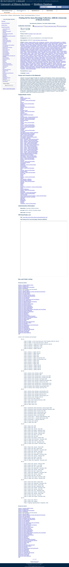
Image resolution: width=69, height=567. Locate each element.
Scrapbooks (4, 74)
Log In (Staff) (34, 559)
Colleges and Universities (7, 31)
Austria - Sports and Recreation (27, 43)
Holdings (10, 15)
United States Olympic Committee (33, 67)
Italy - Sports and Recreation (56, 50)
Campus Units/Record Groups (7, 10)
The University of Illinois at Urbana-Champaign (37, 566)
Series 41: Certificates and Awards (26, 329)
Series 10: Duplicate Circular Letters (26, 295)
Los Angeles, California (42, 51)
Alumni (22, 15)
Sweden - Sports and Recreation (36, 65)
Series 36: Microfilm (23, 323)
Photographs (5, 62)
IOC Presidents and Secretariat (8, 33)
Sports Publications (6, 54)
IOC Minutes (5, 43)
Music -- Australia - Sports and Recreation (57, 51)
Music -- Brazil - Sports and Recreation (28, 52)
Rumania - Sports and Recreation (27, 176)
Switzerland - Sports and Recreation (57, 65)
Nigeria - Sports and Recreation (35, 58)
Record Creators (7, 12)
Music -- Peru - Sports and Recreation (52, 55)
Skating (31, 64)
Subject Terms (4, 25)
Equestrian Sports (35, 46)
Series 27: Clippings (23, 313)
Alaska (26, 42)
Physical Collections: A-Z (21, 10)
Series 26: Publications (24, 312)
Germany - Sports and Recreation (38, 47)
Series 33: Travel (22, 320)
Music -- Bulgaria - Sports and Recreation (47, 52)
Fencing (41, 46)
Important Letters (5, 70)
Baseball (36, 43)
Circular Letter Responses (7, 41)
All (19, 333)
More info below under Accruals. (40, 40)
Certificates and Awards (6, 77)
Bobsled (61, 43)
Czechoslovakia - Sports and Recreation (38, 45)
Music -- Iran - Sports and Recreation (28, 145)
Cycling (27, 45)
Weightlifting (54, 67)
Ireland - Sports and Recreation (42, 50)
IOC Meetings (5, 42)
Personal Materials (6, 57)
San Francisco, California (34, 63)
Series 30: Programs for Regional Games (28, 317)
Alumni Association (16, 15)
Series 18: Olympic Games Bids (26, 303)
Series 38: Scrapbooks (24, 326)
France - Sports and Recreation (27, 124)
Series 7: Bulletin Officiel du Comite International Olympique (32, 291)
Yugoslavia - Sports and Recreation (28, 68)
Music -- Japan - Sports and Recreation (43, 54)
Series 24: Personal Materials (25, 310)
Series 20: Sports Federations (25, 306)
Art (61, 42)
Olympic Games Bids (6, 49)
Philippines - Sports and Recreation (54, 60)
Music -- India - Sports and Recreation (36, 53)
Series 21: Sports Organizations (26, 307)
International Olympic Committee (27, 50)
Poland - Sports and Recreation (41, 61)
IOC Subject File (5, 46)
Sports (64, 64)
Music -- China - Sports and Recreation (28, 142)
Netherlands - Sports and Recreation (48, 57)
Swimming (46, 65)
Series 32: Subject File (24, 319)
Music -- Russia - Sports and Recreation (29, 151)
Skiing (35, 64)
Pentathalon (43, 60)
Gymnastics (63, 47)
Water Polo (48, 67)
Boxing (64, 43)
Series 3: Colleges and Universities (26, 287)
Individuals (4, 32)
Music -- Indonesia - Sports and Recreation (54, 53)
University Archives (4, 15)
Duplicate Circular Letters (7, 40)
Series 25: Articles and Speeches (26, 311)
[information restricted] (23, 331)
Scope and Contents (6, 23)
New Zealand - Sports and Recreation (28, 157)
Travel (4, 68)
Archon (33, 565)
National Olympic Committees (7, 47)
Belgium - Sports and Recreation (51, 43)
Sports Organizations (6, 53)
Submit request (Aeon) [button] (38, 26)
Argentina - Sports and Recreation (52, 42)
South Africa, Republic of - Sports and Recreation (51, 64)
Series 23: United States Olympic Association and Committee (32, 309)
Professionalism (23, 62)
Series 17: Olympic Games (24, 302)
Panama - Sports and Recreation (27, 161)
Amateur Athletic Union (6, 28)
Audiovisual (4, 75)
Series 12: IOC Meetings (24, 297)
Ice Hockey (42, 48)
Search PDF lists (65, 6)
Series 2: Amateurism (23, 286)
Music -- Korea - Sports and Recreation (29, 148)
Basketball (41, 43)
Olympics (59, 58)
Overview (3, 21)
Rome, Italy (45, 62)
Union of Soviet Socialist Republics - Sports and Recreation (33, 195)
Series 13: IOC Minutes (24, 298)
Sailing (27, 63)
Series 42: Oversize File (24, 330)
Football (60, 46)
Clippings (4, 61)
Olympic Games (5, 48)
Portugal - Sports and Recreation (58, 61)
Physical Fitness (30, 61)
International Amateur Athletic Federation (54, 48)
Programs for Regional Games (8, 64)
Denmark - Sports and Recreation (55, 45)
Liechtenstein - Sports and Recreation (28, 51)
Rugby (54, 62)
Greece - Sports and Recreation (53, 47)
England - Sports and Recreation (27, 119)
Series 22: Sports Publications (25, 308)
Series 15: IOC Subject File (25, 300)
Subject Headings (50, 10)
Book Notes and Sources (7, 69)
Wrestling (59, 67)
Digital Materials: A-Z (35, 10)
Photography (23, 61)
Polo (50, 61)
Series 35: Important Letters (25, 322)
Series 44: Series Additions (24, 332)
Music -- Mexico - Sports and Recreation (34, 55)
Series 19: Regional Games (25, 305)
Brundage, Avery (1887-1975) (34, 33)
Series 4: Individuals (23, 288)
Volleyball (43, 67)
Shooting (28, 64)
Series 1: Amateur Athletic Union (26, 285)
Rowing (50, 62)
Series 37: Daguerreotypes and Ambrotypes (28, 324)
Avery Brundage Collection (30, 15)
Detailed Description (6, 27)
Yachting (64, 67)
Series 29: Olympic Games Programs (27, 316)
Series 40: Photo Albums (24, 328)
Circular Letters (5, 39)
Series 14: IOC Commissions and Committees (29, 299)
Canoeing (45, 44)
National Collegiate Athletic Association (28, 153)
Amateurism (5, 30)
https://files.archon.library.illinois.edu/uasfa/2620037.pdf (35, 217)
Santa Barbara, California (46, 63)
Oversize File (5, 78)
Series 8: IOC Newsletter (24, 292)
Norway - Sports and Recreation (49, 58)
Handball (22, 48)
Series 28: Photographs (24, 314)
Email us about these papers (9, 88)
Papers (30, 70)
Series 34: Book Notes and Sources (26, 321)
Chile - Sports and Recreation (26, 114)
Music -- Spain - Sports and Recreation (43, 56)
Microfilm (4, 71)
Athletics (64, 42)
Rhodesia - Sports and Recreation (35, 62)
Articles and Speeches (6, 58)
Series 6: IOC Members (24, 290)
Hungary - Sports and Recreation (32, 48)
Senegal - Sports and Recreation (27, 181)
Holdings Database (43, 4)
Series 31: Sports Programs (25, 318)
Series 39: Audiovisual (23, 327)
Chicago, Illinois (51, 44)
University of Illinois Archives (15, 4)
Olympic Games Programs (7, 63)
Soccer (38, 64)
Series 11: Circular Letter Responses (27, 296)
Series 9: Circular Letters (24, 293)
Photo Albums (5, 76)
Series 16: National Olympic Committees (27, 301)
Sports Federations (6, 52)
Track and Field (38, 66)
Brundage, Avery (24, 44)
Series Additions (5, 81)
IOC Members (5, 34)
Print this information (62, 26)
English (27, 73)
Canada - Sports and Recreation (35, 44)
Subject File (4, 67)
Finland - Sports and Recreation (51, 46)
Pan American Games (35, 60)
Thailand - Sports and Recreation (27, 66)
